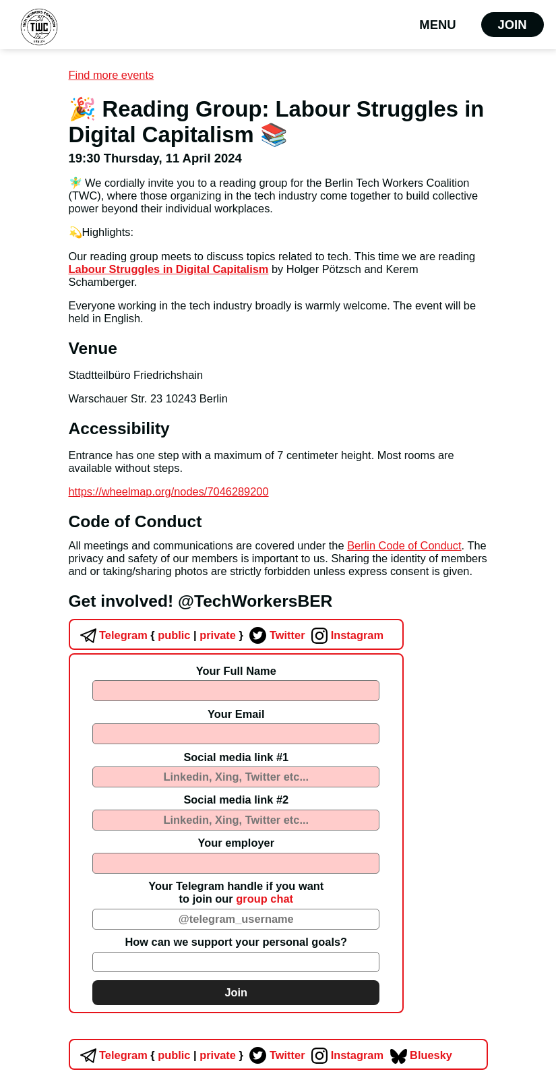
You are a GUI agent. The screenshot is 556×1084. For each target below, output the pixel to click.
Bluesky (419, 1055)
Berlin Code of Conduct (404, 545)
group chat (264, 899)
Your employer (236, 843)
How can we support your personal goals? (236, 942)
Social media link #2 (235, 799)
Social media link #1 (235, 757)
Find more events (111, 75)
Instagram (345, 635)
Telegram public (134, 635)
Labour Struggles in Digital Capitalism (169, 269)
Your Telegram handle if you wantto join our (235, 892)
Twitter (275, 635)
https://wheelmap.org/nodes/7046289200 (169, 491)
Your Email (236, 714)
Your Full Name (236, 671)
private (216, 635)
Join (512, 25)
